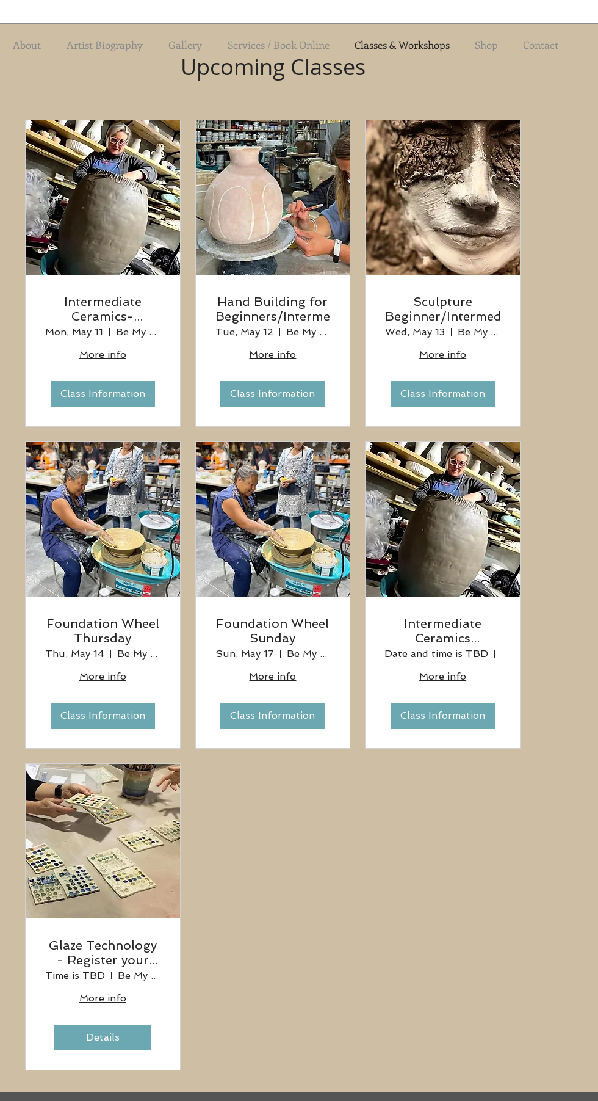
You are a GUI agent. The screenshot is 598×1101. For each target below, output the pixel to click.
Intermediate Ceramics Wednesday (442, 630)
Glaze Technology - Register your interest (103, 952)
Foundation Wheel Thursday (102, 630)
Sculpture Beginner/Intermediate (442, 309)
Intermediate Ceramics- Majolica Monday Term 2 (102, 309)
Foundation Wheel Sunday (272, 630)
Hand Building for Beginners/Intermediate (273, 309)
